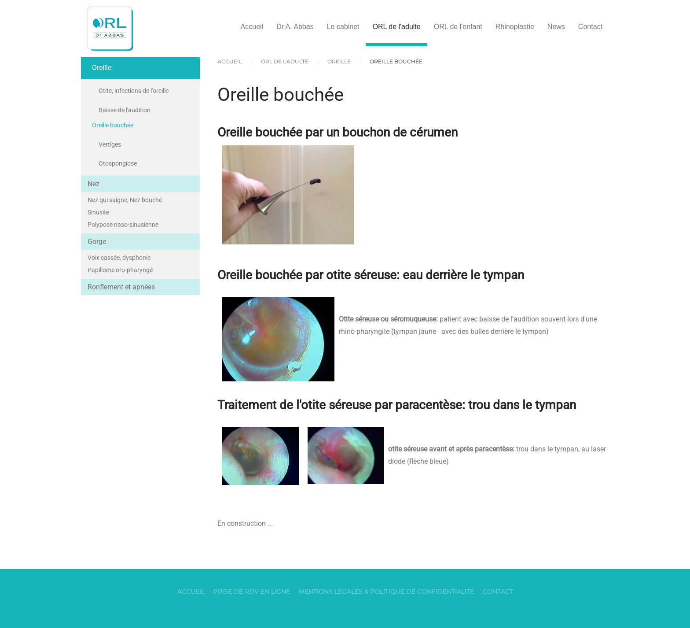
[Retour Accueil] (110, 29)
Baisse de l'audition (124, 110)
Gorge (97, 241)
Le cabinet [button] (343, 26)
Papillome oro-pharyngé (120, 269)
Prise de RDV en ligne (251, 591)
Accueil (252, 26)
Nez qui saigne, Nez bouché (125, 199)
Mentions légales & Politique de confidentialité (386, 591)
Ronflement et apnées (121, 287)
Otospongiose (118, 163)
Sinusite (98, 212)
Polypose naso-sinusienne (123, 224)
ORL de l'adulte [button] (396, 26)
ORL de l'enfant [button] (458, 26)
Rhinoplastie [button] (514, 26)
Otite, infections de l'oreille (134, 90)
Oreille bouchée (112, 125)
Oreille (101, 67)
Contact (590, 26)
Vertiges (110, 144)
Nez (93, 184)
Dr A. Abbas (295, 26)
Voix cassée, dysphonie (119, 257)
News (556, 26)
